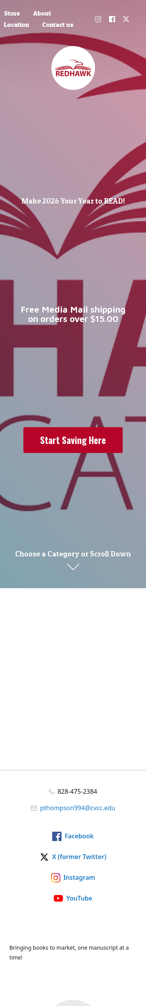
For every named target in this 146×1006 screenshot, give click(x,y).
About (42, 13)
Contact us (57, 25)
